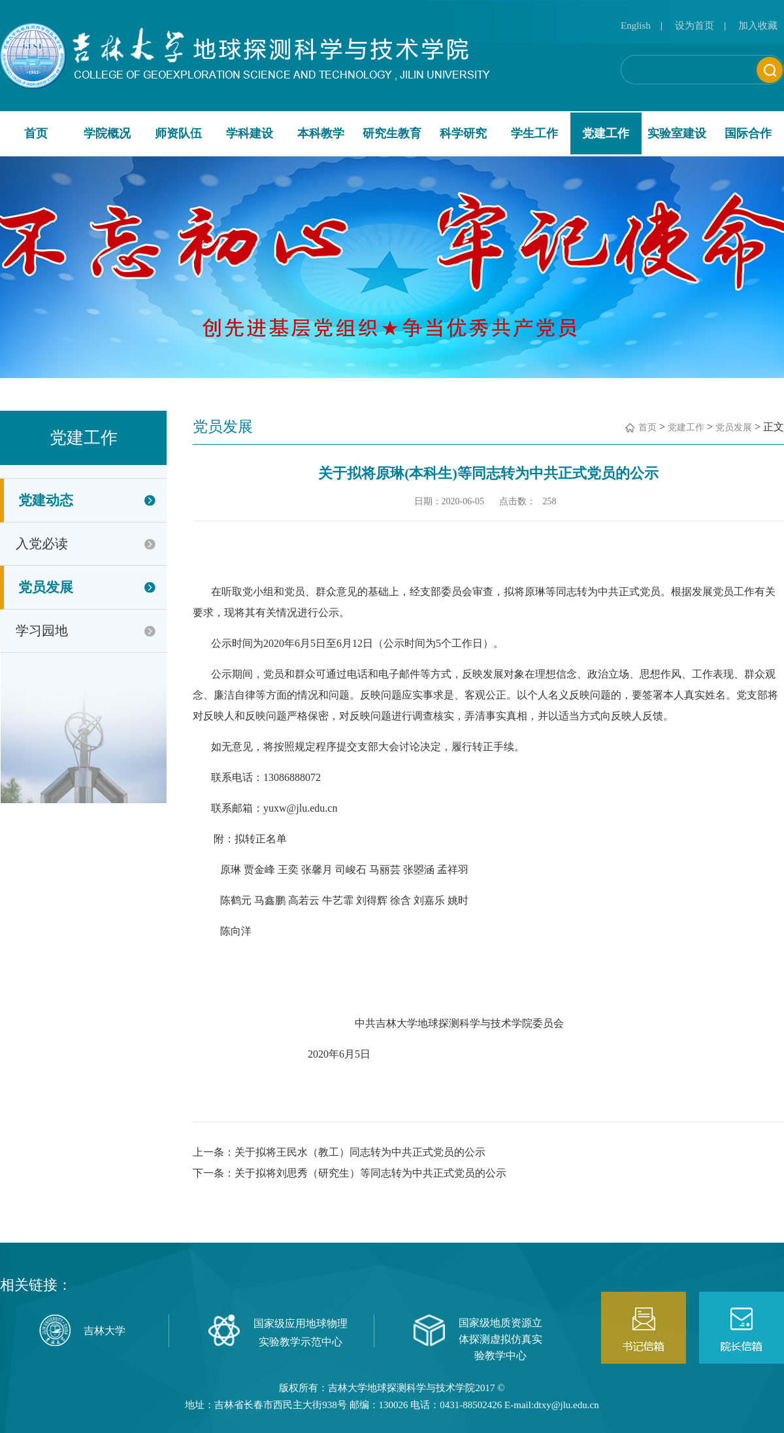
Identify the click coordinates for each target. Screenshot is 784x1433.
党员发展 (45, 587)
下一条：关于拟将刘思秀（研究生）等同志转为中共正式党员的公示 (349, 1173)
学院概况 (107, 133)
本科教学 (320, 133)
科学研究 (463, 133)
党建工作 (605, 133)
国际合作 (748, 133)
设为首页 (694, 25)
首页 (36, 133)
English (636, 25)
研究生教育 (392, 133)
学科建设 (249, 133)
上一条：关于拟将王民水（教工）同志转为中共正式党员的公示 (339, 1152)
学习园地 (42, 630)
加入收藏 (757, 25)
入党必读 (42, 543)
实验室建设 (676, 133)
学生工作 (534, 133)
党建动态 (45, 500)
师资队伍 (178, 133)
